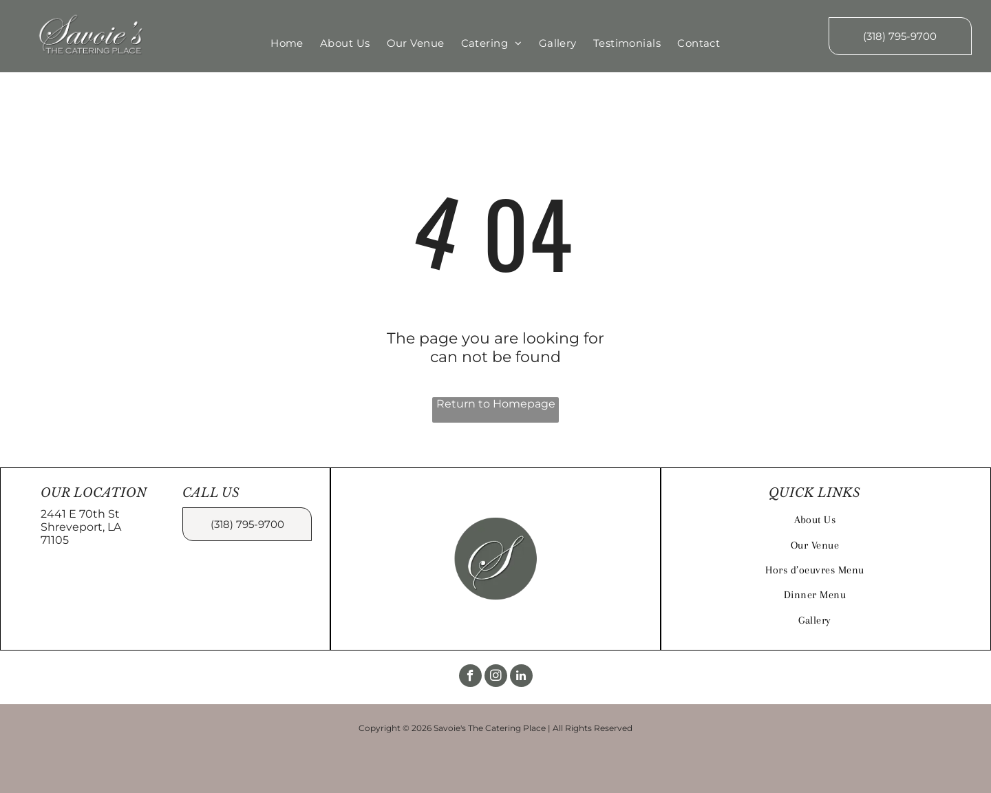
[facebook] (470, 677)
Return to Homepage (495, 403)
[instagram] (495, 677)
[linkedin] (521, 677)
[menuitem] (287, 43)
